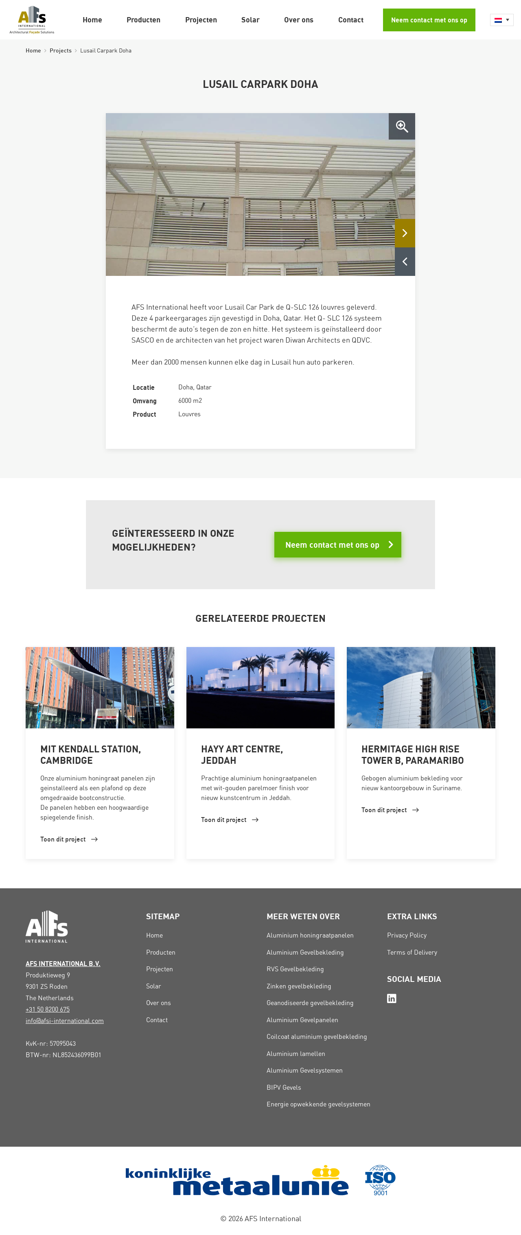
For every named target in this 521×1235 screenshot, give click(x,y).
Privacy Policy (407, 935)
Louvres (189, 414)
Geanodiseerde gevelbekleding (310, 1003)
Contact (350, 19)
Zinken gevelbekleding (299, 986)
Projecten (201, 19)
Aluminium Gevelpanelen (302, 1020)
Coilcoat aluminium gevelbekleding (317, 1036)
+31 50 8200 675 (48, 1009)
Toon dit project (62, 839)
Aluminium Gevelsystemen (305, 1070)
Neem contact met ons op (429, 20)
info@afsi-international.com (65, 1021)
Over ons (298, 19)
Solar (250, 19)
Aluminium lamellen (296, 1054)
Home (92, 19)
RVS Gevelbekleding (295, 969)
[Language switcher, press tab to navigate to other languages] (502, 20)
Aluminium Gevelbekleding (305, 952)
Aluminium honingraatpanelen (310, 935)
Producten (143, 19)
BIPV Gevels (284, 1087)
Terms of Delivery (412, 952)
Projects (61, 50)
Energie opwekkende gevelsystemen (318, 1104)
